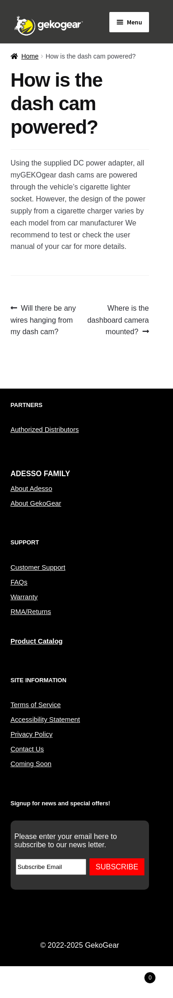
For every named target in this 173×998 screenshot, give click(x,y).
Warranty (24, 597)
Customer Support (38, 567)
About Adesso (31, 488)
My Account (29, 982)
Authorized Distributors (45, 429)
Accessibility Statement (45, 719)
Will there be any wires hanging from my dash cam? (43, 319)
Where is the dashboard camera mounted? (118, 319)
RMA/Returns (31, 611)
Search (86, 982)
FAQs (19, 582)
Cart (135, 976)
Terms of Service (36, 705)
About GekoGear (36, 503)
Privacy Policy (32, 734)
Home (29, 56)
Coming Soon (31, 764)
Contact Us (27, 749)
